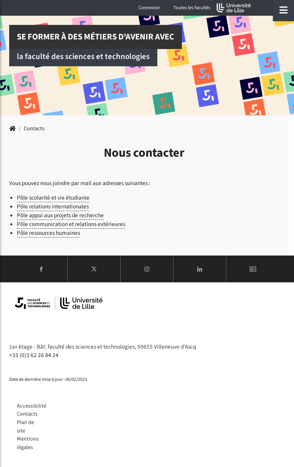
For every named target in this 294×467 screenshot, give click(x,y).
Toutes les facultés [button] (191, 7)
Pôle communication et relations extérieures (71, 224)
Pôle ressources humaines (48, 233)
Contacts (27, 414)
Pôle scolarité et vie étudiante (53, 197)
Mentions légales (28, 443)
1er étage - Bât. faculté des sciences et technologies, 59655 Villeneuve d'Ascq (102, 346)
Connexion (149, 7)
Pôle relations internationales (53, 206)
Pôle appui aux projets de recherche (60, 215)
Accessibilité (31, 406)
